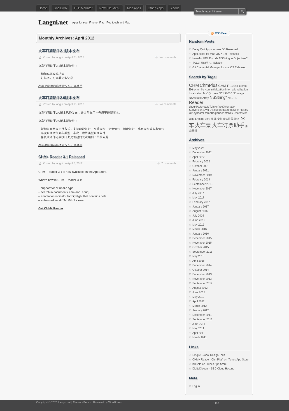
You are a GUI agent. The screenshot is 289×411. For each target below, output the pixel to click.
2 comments (168, 163)
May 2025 (198, 148)
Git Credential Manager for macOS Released (219, 67)
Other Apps (156, 8)
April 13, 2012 (75, 104)
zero (207, 118)
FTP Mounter (83, 8)
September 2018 (202, 184)
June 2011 (198, 324)
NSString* (218, 97)
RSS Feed (221, 33)
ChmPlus (208, 85)
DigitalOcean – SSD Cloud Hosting (213, 368)
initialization (217, 89)
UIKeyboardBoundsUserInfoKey (229, 109)
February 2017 (201, 202)
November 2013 (202, 278)
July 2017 (198, 193)
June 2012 (198, 292)
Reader (196, 102)
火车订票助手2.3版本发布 (207, 63)
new (215, 93)
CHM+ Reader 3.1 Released (61, 157)
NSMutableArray (199, 97)
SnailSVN (60, 8)
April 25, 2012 (75, 57)
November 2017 (202, 188)
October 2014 (200, 269)
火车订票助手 (228, 125)
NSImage (238, 93)
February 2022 (201, 161)
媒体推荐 (228, 118)
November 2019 (202, 175)
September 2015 (202, 251)
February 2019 (201, 179)
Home (43, 8)
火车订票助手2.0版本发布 (58, 98)
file (202, 89)
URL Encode (196, 118)
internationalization (236, 89)
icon (207, 89)
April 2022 (198, 157)
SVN (206, 109)
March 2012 (199, 305)
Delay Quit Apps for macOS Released (215, 49)
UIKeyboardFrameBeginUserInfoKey (211, 113)
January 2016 (200, 233)
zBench (86, 402)
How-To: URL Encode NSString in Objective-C (220, 58)
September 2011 (202, 319)
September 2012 (202, 283)
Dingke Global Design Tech (208, 355)
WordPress (115, 402)
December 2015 (202, 238)
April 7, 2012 (74, 163)
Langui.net (53, 22)
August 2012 (199, 287)
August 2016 (199, 211)
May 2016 (198, 224)
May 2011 (198, 328)
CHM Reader (228, 86)
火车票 (203, 125)
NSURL (232, 97)
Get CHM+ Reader (50, 208)
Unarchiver (240, 113)
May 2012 (198, 296)
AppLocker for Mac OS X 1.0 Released (215, 53)
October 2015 (200, 247)
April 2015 (198, 260)
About (174, 8)
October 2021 (200, 166)
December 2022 (202, 152)
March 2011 (199, 337)
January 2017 (200, 206)
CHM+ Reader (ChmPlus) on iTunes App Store (220, 359)
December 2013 (202, 274)
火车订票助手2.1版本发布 (58, 51)
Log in (196, 386)
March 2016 (199, 229)
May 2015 (198, 256)
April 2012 (198, 301)
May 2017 (198, 197)
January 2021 (200, 170)
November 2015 (202, 242)
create (243, 86)
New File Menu (109, 8)
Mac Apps (134, 8)
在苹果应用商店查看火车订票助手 (60, 86)
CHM (194, 85)
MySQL (207, 93)
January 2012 (200, 310)
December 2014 (202, 265)
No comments (167, 57)
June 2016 (198, 220)
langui (59, 57)
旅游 (237, 118)
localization (195, 93)
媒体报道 (216, 118)
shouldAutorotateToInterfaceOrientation (212, 106)
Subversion (196, 109)
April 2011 (198, 333)
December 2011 (202, 314)
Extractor (194, 89)
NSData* (225, 93)
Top (217, 403)
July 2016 (198, 215)
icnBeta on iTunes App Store (209, 364)
